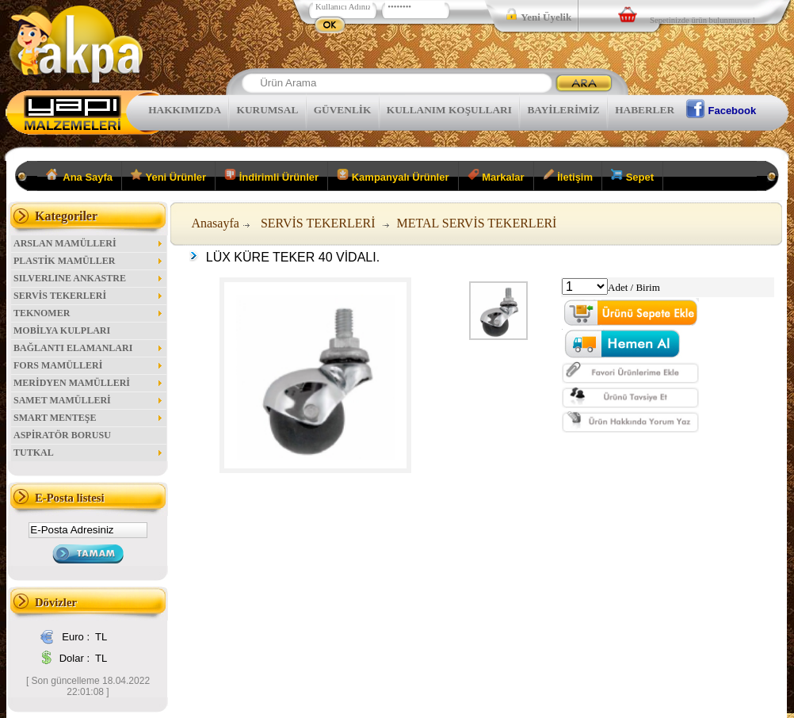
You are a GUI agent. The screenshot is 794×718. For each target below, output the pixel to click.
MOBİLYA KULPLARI (61, 330)
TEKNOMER (88, 313)
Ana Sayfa (79, 176)
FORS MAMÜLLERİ (88, 365)
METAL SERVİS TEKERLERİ (477, 223)
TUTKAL (88, 452)
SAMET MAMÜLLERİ (88, 400)
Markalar (496, 176)
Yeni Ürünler (168, 176)
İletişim (568, 176)
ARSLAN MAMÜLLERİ (88, 243)
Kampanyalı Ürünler (393, 176)
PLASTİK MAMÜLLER (88, 260)
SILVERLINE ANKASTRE (88, 278)
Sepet (632, 176)
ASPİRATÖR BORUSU (62, 435)
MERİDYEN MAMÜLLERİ (88, 382)
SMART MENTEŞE (88, 417)
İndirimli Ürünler (271, 176)
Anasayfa (215, 223)
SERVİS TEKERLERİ (88, 295)
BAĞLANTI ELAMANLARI (88, 347)
